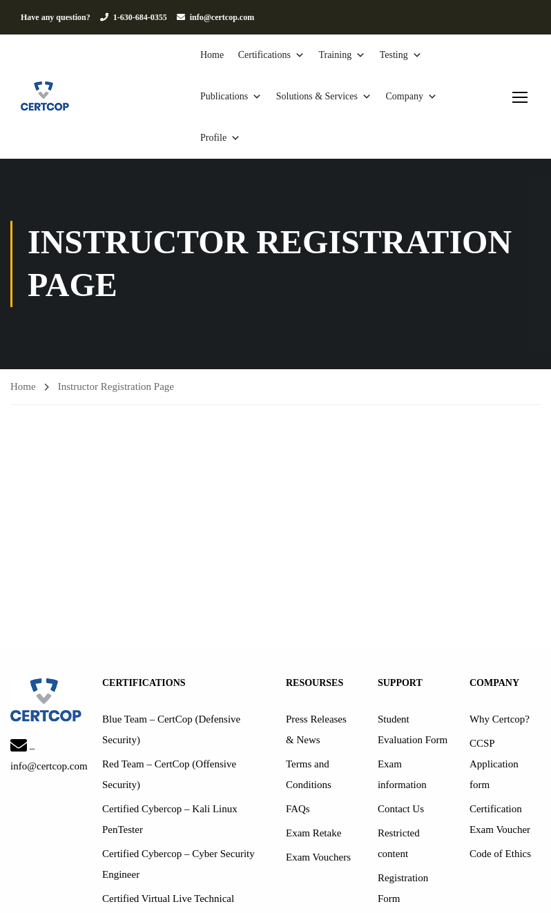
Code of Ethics (500, 853)
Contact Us (401, 808)
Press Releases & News (316, 729)
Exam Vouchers (318, 857)
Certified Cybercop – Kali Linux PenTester (170, 819)
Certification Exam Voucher (500, 819)
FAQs (298, 808)
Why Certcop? (500, 719)
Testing (401, 55)
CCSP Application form (494, 764)
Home (212, 55)
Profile (220, 138)
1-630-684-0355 (140, 17)
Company (410, 96)
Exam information (402, 774)
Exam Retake (313, 832)
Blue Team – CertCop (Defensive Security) (171, 729)
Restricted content (399, 843)
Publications (231, 96)
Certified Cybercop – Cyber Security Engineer (178, 864)
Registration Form (403, 888)
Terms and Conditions (308, 774)
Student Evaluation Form (412, 729)
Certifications (271, 55)
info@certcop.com (222, 17)
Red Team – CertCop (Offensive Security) (169, 774)
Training (341, 55)
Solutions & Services (323, 96)
